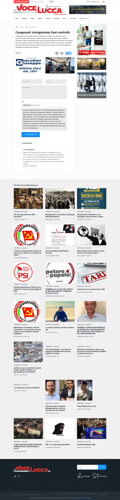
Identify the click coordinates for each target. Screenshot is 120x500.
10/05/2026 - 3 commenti (84, 346)
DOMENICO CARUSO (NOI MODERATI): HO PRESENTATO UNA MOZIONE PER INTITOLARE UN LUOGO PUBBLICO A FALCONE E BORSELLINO (91, 330)
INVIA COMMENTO (30, 135)
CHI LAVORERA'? (28, 150)
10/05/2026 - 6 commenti (20, 384)
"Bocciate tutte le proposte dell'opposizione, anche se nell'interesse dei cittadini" (55, 408)
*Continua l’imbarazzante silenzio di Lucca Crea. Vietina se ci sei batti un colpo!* (27, 253)
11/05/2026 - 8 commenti (52, 324)
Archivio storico (87, 498)
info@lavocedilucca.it (78, 498)
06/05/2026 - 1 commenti (84, 441)
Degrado (40, 19)
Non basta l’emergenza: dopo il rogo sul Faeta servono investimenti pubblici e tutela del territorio (91, 351)
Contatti (65, 493)
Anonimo (18, 53)
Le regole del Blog (79, 493)
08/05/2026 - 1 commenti (20, 441)
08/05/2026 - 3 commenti (84, 403)
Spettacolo (56, 19)
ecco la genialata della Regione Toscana (57, 252)
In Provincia (73, 19)
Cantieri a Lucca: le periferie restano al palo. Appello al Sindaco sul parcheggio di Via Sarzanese (28, 369)
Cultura (48, 19)
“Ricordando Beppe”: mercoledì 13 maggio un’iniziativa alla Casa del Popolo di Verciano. (58, 351)
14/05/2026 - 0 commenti (20, 212)
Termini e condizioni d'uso (91, 493)
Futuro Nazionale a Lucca (86, 406)
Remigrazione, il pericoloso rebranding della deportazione (57, 215)
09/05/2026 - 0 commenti (52, 403)
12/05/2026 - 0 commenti (84, 286)
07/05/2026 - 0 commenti (52, 441)
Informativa (71, 493)
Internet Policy (102, 493)
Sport (65, 19)
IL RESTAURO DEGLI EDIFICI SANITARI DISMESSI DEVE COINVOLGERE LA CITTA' (28, 446)
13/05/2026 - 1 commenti (52, 286)
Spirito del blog (58, 493)
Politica (32, 19)
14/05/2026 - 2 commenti (84, 212)
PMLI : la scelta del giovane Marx (57, 444)
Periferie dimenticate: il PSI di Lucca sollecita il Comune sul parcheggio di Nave (28, 289)
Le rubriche (82, 19)
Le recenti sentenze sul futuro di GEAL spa (57, 328)
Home (17, 19)
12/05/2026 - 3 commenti (20, 324)
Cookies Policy (102, 495)
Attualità (25, 19)
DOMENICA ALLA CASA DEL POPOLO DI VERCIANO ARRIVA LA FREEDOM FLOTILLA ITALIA (59, 291)
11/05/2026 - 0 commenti (84, 324)
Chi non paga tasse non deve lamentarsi (25, 215)
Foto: (23, 102)
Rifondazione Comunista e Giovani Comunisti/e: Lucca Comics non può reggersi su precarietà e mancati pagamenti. (27, 330)
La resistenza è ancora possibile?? (27, 387)
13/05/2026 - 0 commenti (84, 248)
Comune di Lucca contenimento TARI (91, 289)
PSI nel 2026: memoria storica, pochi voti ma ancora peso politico (91, 252)
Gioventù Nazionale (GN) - (87, 444)
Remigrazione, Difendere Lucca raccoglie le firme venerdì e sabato (90, 215)
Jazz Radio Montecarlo (37, 2)
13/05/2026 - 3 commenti (52, 248)
